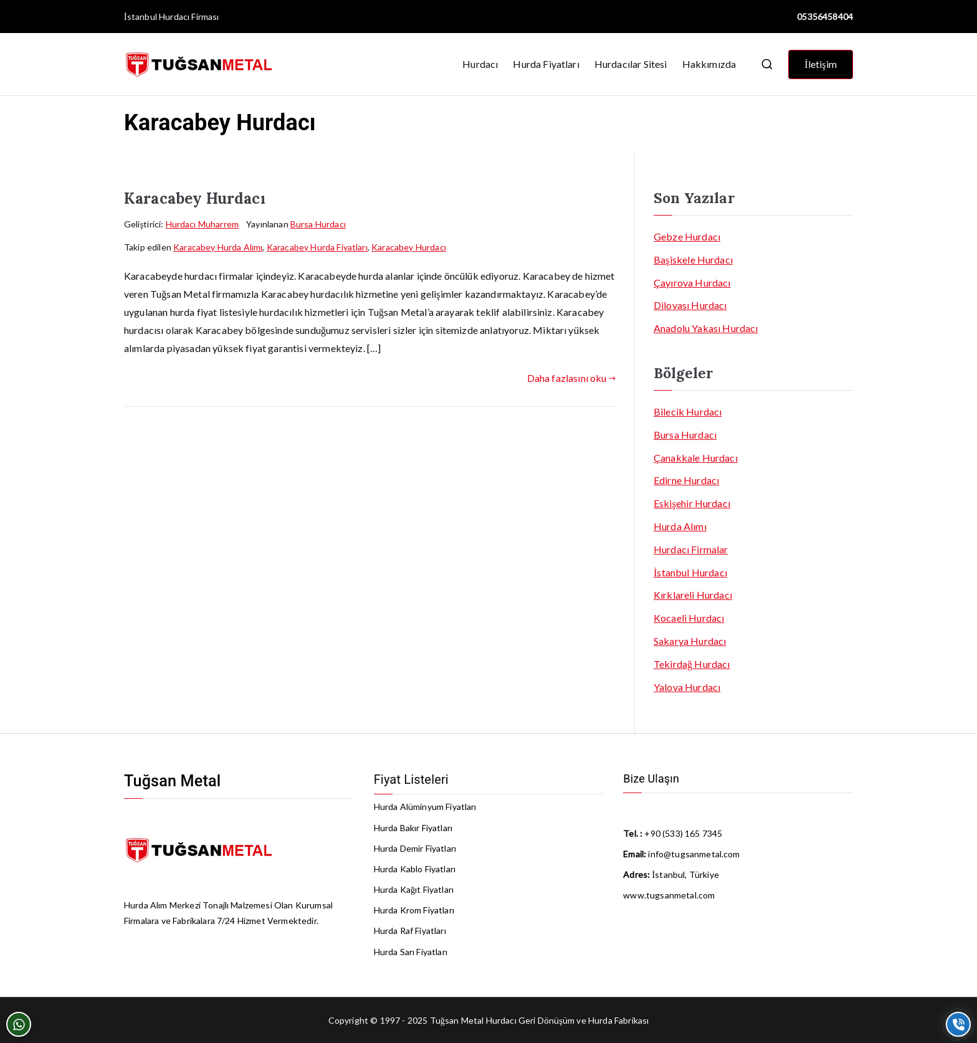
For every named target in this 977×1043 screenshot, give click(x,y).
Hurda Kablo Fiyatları (414, 869)
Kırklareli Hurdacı (693, 595)
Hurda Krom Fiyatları (414, 910)
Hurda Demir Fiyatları (415, 848)
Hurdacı (480, 64)
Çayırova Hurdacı (692, 282)
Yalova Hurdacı (687, 687)
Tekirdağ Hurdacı (692, 664)
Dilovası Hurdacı (690, 305)
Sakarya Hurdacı (690, 641)
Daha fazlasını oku (571, 378)
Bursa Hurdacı (318, 224)
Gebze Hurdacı (687, 236)
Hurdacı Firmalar (691, 549)
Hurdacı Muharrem (202, 224)
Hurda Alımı (680, 526)
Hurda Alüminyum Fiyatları (425, 806)
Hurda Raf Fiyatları (410, 930)
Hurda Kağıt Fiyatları (414, 889)
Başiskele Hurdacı (693, 259)
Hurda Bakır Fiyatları (413, 827)
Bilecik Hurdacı (688, 411)
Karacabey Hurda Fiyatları (317, 247)
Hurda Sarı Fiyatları (410, 951)
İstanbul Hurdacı (156, 16)
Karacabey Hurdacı (194, 198)
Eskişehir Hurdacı (692, 503)
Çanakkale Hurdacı (696, 458)
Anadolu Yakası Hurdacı (706, 328)
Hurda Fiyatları (546, 64)
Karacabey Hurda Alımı (217, 247)
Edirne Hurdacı (686, 480)
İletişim (820, 64)
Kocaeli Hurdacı (689, 618)
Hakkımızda (709, 64)
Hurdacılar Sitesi (630, 64)
